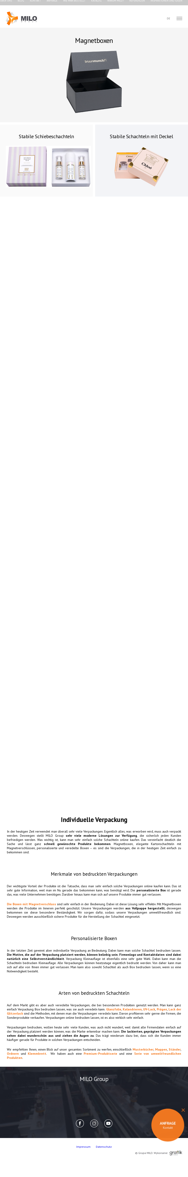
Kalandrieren (132, 1009)
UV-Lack (149, 1009)
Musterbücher (143, 1049)
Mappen (161, 1049)
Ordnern (13, 1054)
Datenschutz (104, 1146)
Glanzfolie (113, 1009)
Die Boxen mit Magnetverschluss (31, 904)
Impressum (83, 1146)
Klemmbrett (37, 1054)
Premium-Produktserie (100, 1054)
